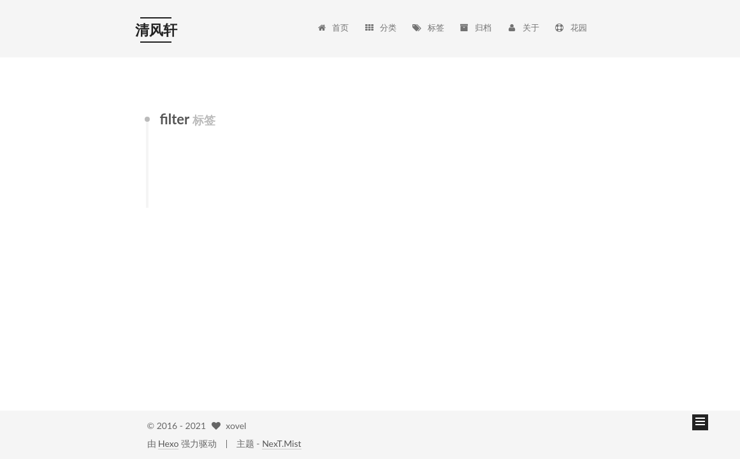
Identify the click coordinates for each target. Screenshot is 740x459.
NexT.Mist (281, 443)
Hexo (168, 443)
